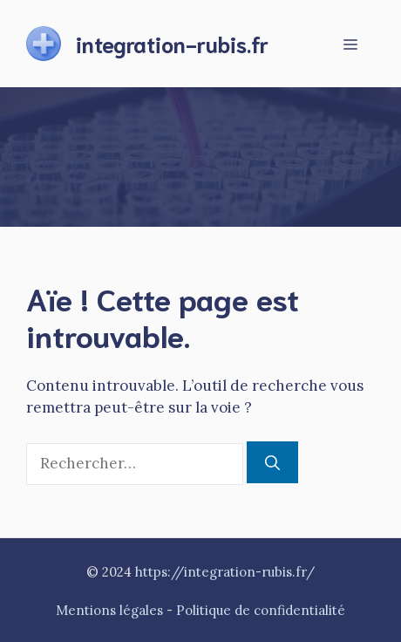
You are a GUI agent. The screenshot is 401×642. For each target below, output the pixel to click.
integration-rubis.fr (172, 43)
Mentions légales (109, 610)
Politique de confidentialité (260, 610)
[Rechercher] (272, 462)
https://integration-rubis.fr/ (225, 571)
